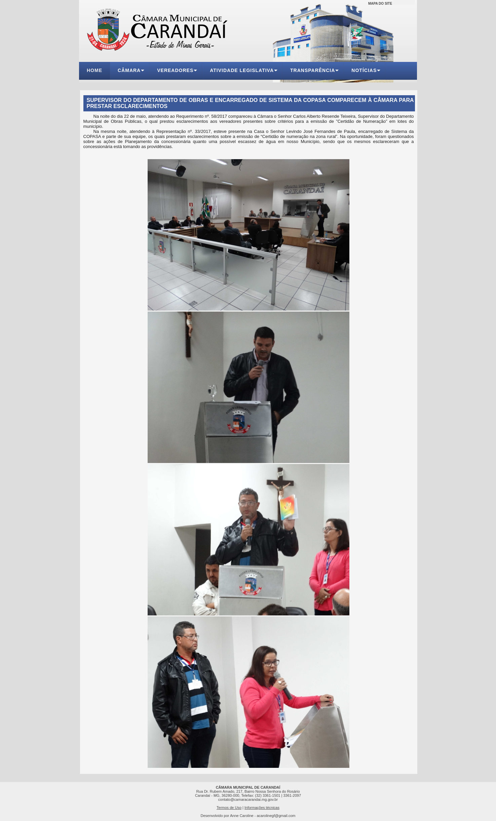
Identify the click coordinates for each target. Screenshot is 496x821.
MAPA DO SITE (380, 3)
